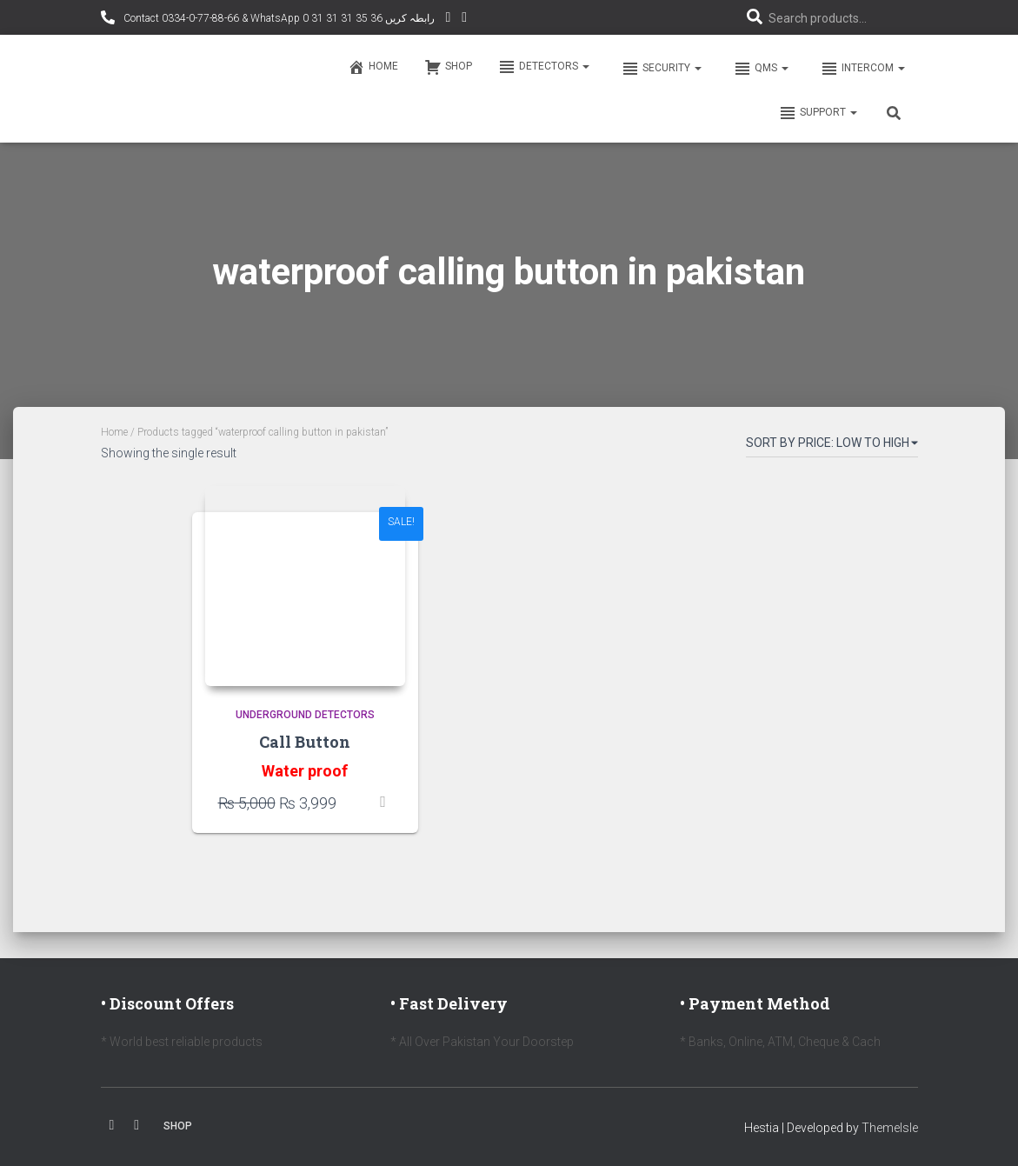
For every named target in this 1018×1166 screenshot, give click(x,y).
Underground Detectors (305, 715)
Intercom (861, 68)
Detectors (543, 67)
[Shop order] (832, 446)
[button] (585, 66)
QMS (759, 68)
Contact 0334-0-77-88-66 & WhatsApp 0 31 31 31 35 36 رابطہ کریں (278, 18)
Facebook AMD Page (464, 19)
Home (373, 67)
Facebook (112, 1125)
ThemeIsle (890, 1128)
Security (660, 68)
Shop (448, 67)
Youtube (136, 1125)
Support (818, 113)
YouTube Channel (448, 19)
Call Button (304, 741)
